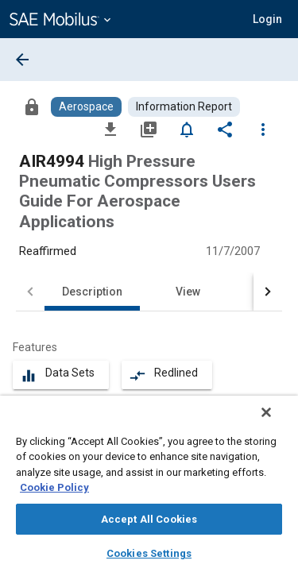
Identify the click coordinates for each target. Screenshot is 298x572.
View (188, 291)
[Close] (277, 422)
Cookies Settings (149, 553)
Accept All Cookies (149, 519)
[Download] (110, 129)
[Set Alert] (187, 129)
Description (92, 291)
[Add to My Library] (148, 129)
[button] (267, 19)
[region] (149, 489)
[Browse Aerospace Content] (86, 107)
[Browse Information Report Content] (184, 107)
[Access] (32, 106)
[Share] (225, 129)
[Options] (263, 129)
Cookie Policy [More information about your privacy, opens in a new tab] (54, 487)
